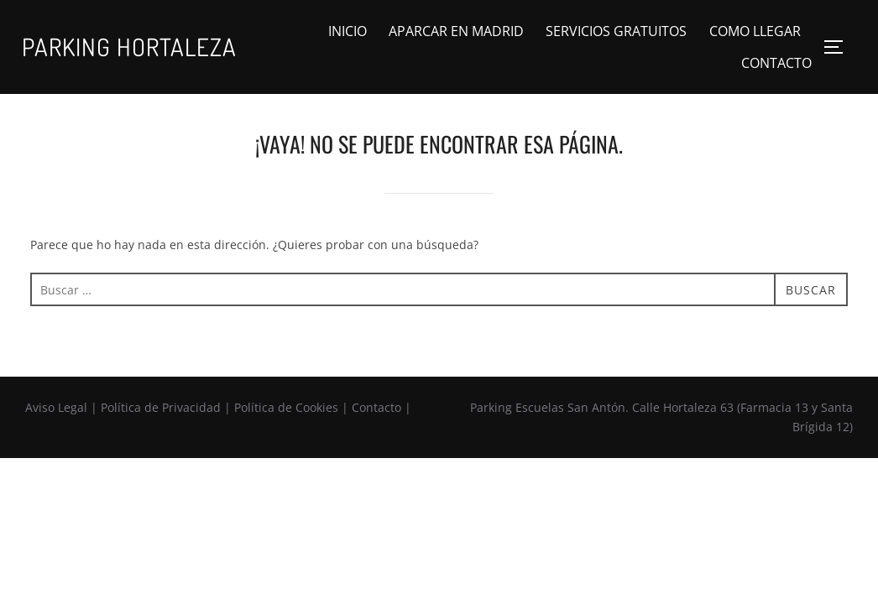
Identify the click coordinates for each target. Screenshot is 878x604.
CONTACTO (776, 63)
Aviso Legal (56, 407)
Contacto (376, 407)
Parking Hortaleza (129, 46)
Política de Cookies (286, 407)
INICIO (347, 31)
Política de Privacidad (161, 407)
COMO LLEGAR (755, 31)
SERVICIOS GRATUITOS (616, 31)
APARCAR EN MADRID (456, 31)
